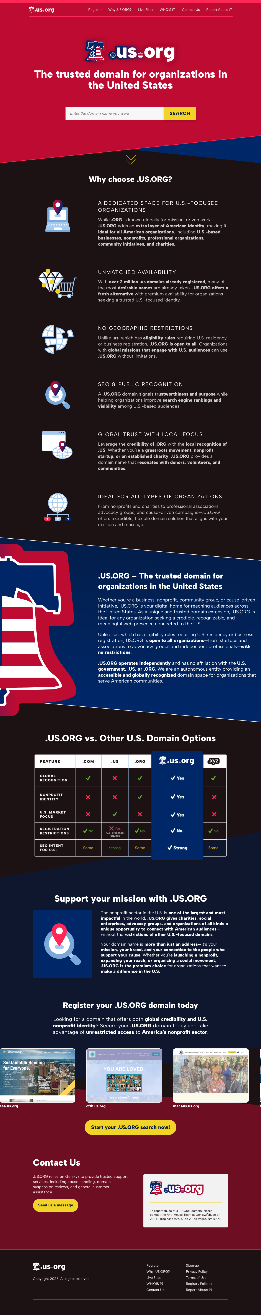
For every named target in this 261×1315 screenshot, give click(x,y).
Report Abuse (217, 10)
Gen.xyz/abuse (206, 1215)
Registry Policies (199, 1284)
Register (95, 10)
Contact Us (191, 10)
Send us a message (55, 1205)
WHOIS (165, 10)
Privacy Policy (197, 1271)
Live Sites (145, 10)
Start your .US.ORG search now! (130, 1127)
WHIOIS (152, 1284)
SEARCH (180, 113)
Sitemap (192, 1265)
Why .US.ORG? (120, 10)
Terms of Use (196, 1278)
